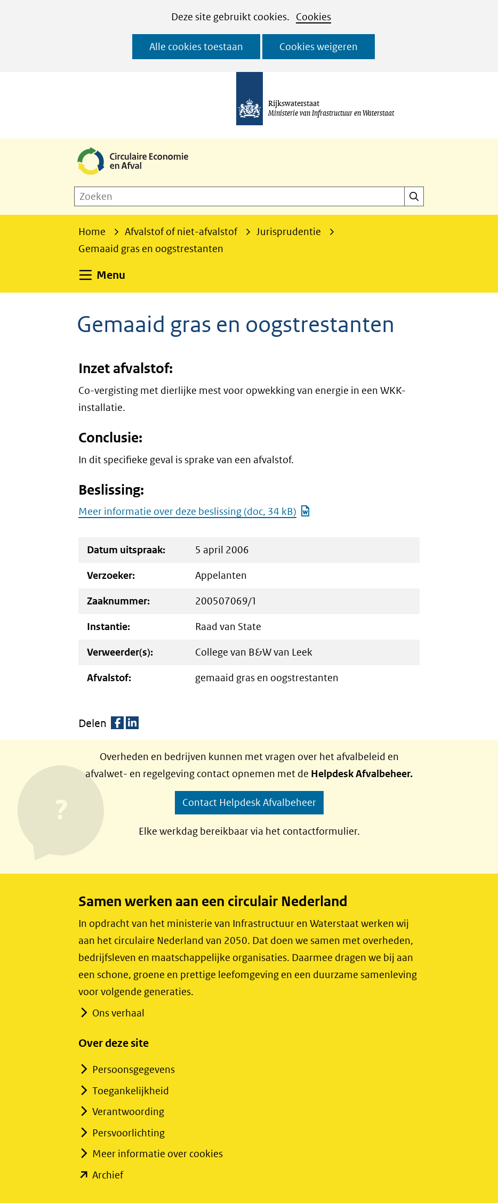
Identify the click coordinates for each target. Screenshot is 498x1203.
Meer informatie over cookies (157, 1154)
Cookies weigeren (318, 47)
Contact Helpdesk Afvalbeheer (249, 802)
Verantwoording (128, 1111)
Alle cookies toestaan (196, 47)
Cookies (313, 17)
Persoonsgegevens (133, 1069)
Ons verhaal (118, 1013)
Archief (107, 1175)
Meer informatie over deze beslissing (194, 511)
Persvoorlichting (128, 1133)
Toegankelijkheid (130, 1091)
